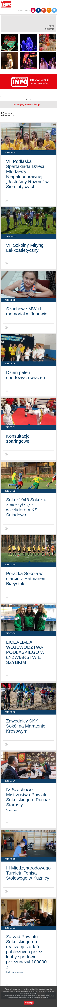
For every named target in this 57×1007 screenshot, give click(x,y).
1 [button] (26, 99)
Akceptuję (29, 1003)
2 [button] (30, 99)
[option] (28, 87)
